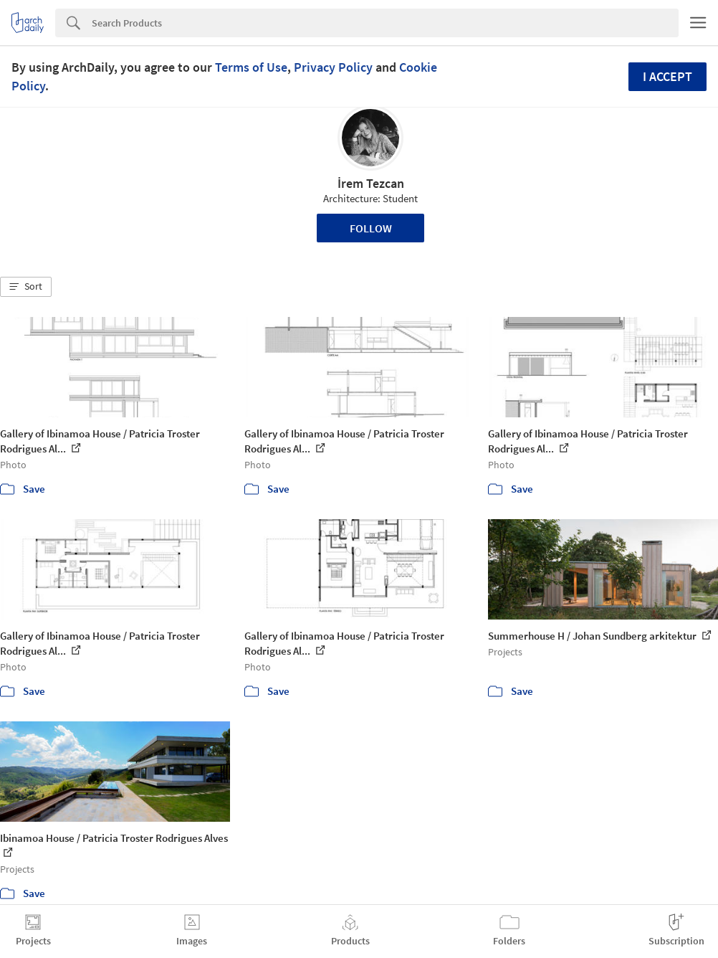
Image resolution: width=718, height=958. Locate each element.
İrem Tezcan (371, 183)
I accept (667, 76)
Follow (371, 228)
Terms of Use (251, 67)
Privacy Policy (333, 67)
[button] (26, 287)
